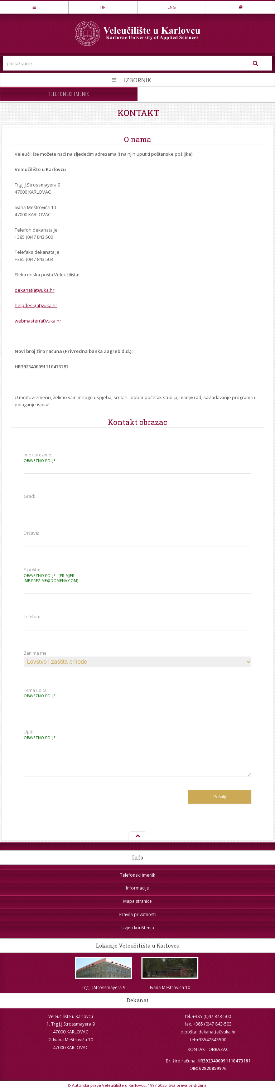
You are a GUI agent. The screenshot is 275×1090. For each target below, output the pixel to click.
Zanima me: (36, 653)
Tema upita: (51, 693)
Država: (31, 533)
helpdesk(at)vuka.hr (36, 305)
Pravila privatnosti (137, 914)
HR (103, 7)
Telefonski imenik (68, 94)
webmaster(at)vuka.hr (38, 321)
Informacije (137, 888)
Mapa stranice (137, 901)
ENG (172, 7)
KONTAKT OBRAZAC (208, 1049)
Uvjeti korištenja (137, 928)
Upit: (51, 734)
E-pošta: (51, 575)
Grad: (29, 496)
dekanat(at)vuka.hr (34, 290)
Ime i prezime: (51, 457)
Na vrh (137, 836)
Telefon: (32, 617)
